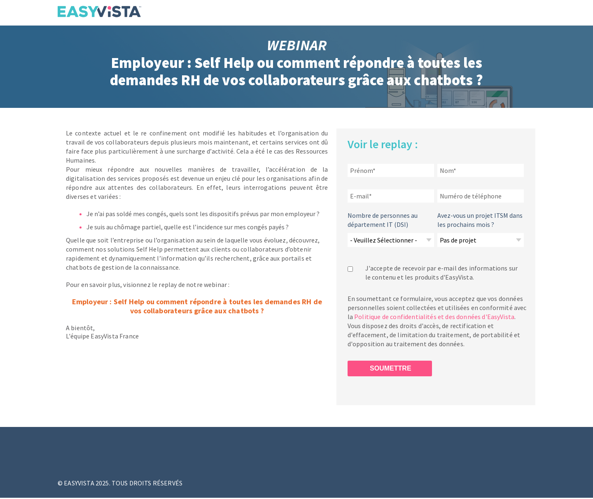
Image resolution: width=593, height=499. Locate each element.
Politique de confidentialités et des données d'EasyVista (434, 316)
